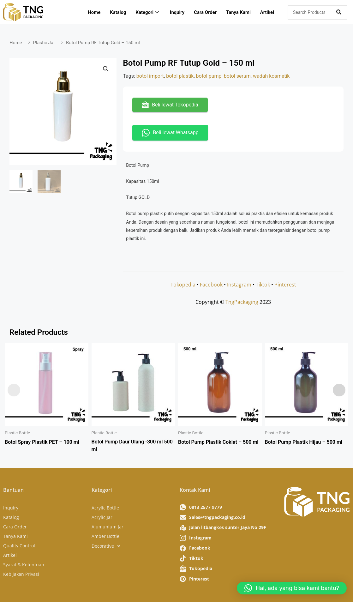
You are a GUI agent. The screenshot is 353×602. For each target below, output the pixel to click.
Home (94, 12)
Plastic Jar (44, 42)
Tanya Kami (239, 12)
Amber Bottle (105, 536)
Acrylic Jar (102, 517)
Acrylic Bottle (105, 508)
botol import (150, 76)
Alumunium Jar (107, 527)
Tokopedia (183, 284)
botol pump (209, 76)
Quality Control (19, 546)
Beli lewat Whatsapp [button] (170, 133)
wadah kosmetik (271, 76)
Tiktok (263, 284)
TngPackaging (241, 301)
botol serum (237, 76)
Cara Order (205, 12)
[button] (105, 69)
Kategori (148, 12)
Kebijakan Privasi (21, 574)
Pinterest (285, 284)
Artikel (268, 12)
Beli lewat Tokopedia (170, 104)
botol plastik (180, 76)
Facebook (211, 284)
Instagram (239, 284)
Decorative (108, 546)
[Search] (339, 12)
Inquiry (177, 12)
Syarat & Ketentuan (23, 565)
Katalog (118, 12)
